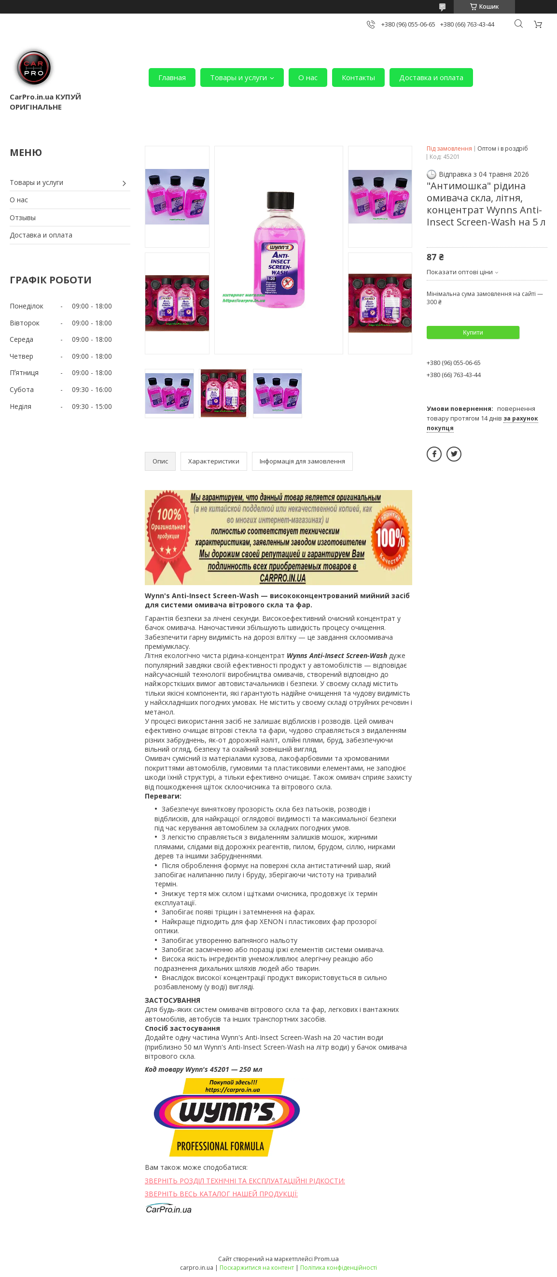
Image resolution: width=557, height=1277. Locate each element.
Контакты (358, 77)
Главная (172, 77)
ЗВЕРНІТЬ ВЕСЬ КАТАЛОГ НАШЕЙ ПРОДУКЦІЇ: (221, 1193)
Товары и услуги (238, 77)
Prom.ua (326, 1258)
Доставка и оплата (431, 77)
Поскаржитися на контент (257, 1267)
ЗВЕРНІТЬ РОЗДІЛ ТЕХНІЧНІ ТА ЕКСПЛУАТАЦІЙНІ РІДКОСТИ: (245, 1180)
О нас (308, 77)
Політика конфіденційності (338, 1267)
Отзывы (23, 217)
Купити (473, 332)
